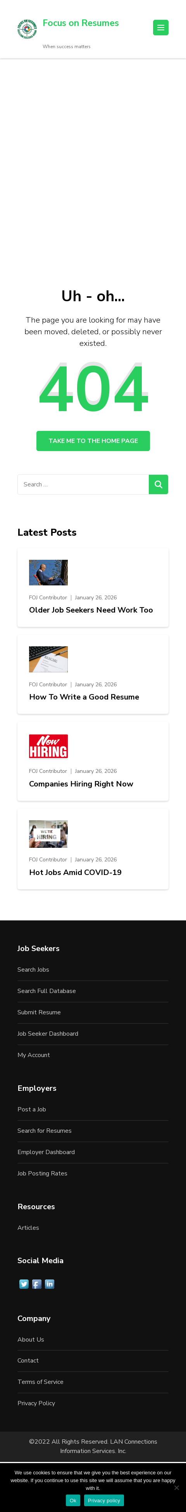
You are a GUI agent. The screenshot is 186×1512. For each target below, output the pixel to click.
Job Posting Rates (42, 1173)
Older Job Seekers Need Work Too (91, 610)
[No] (176, 1487)
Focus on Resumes (81, 23)
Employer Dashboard (46, 1152)
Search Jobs (33, 969)
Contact (28, 1360)
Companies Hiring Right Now (81, 784)
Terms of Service (40, 1382)
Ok (73, 1500)
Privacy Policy (36, 1403)
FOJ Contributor (48, 597)
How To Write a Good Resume (84, 697)
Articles (28, 1228)
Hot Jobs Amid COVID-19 (75, 873)
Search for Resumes (44, 1131)
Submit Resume (39, 1012)
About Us (30, 1339)
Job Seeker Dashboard (47, 1033)
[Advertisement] (93, 155)
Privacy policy (104, 1500)
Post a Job (31, 1109)
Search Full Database (46, 991)
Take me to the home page (93, 441)
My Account (33, 1055)
